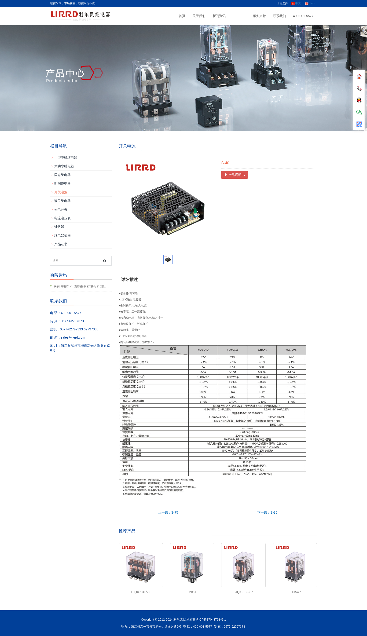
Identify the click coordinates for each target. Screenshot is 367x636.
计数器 (59, 227)
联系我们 (279, 16)
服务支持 (259, 16)
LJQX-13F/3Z (243, 592)
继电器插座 (62, 235)
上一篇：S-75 (168, 512)
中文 (296, 3)
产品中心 (239, 16)
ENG (310, 3)
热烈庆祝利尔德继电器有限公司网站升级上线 (86, 287)
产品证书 (60, 244)
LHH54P (295, 592)
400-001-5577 (303, 16)
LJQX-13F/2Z (140, 592)
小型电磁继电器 (65, 157)
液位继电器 (62, 201)
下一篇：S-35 (267, 512)
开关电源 (60, 192)
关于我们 (199, 16)
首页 (182, 16)
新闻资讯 (219, 16)
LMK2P (192, 592)
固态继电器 (62, 175)
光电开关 (60, 209)
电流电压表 (62, 218)
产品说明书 (234, 175)
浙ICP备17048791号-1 (210, 619)
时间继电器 (62, 183)
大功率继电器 (64, 166)
